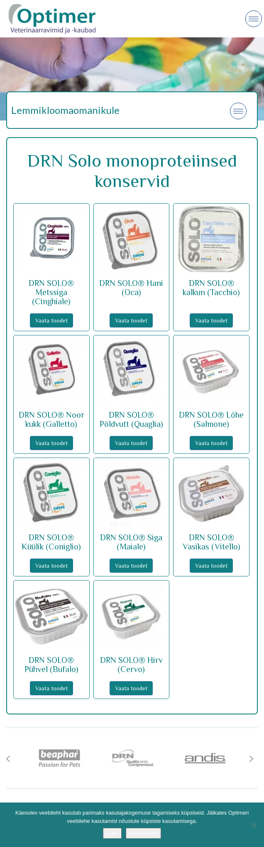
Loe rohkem (143, 833)
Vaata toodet (51, 320)
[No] (253, 825)
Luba (112, 833)
